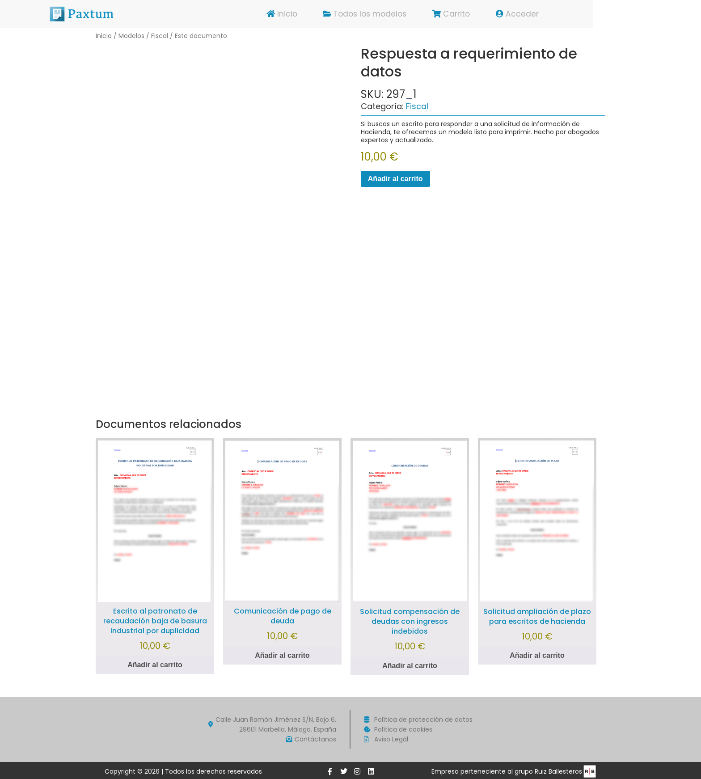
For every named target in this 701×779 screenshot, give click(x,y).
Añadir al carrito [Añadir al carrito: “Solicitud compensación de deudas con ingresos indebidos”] (409, 665)
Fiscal (159, 35)
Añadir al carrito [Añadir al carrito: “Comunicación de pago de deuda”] (282, 655)
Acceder (570, 13)
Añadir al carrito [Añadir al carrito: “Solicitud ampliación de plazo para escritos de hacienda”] (537, 655)
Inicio (327, 13)
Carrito (502, 13)
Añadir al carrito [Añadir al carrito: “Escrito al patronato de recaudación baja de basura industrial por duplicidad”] (154, 665)
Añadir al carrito (395, 178)
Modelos (131, 35)
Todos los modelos (413, 13)
